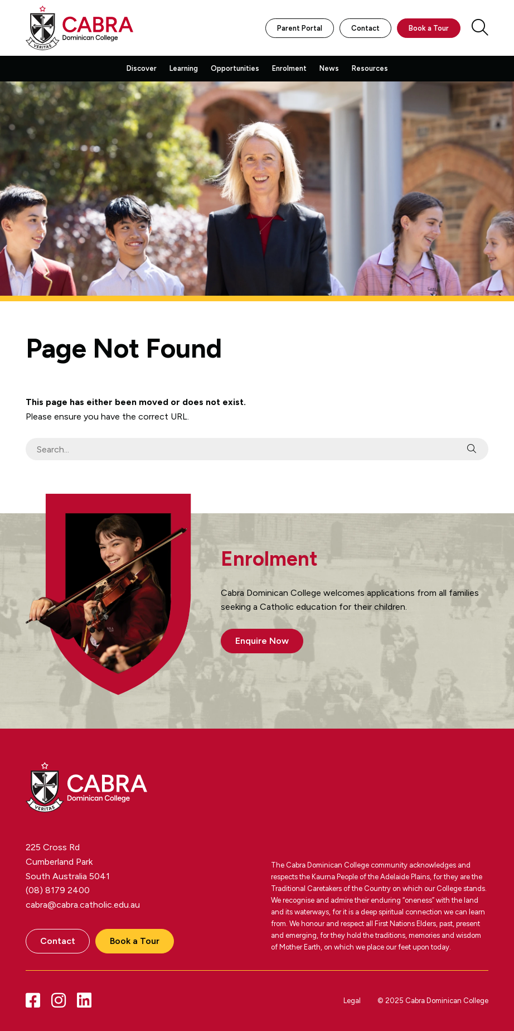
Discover (142, 68)
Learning (183, 68)
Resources (370, 68)
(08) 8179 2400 (58, 890)
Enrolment (289, 68)
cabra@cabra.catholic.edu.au (83, 904)
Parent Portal (299, 28)
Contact (365, 28)
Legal (352, 1000)
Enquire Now (262, 640)
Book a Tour (429, 28)
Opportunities (235, 68)
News (329, 68)
